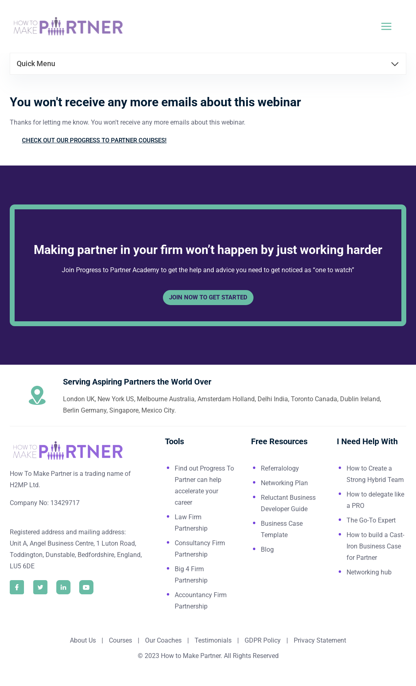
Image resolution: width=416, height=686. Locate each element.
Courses (120, 640)
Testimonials (214, 640)
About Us (83, 640)
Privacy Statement (320, 640)
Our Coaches (163, 640)
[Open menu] (391, 26)
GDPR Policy (262, 640)
